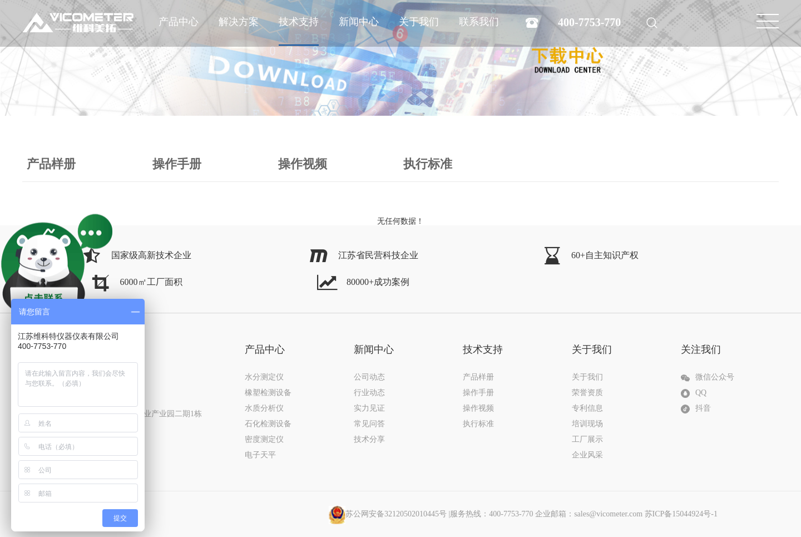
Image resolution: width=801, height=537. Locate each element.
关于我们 (419, 21)
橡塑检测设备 (268, 392)
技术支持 (299, 21)
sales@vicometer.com (608, 514)
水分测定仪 (264, 377)
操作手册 (176, 164)
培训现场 (587, 424)
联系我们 (479, 21)
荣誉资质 (587, 392)
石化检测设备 (268, 424)
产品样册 (51, 164)
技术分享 (369, 439)
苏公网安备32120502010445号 (388, 514)
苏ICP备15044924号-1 (681, 514)
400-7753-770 (589, 22)
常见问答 (369, 424)
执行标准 (427, 164)
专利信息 (587, 408)
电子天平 (260, 455)
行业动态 (369, 392)
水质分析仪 (264, 408)
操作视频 (302, 164)
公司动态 (369, 377)
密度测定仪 (264, 439)
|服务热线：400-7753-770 (511, 514)
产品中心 (179, 21)
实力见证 (369, 408)
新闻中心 (359, 21)
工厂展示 (587, 439)
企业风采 (587, 455)
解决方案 (239, 21)
